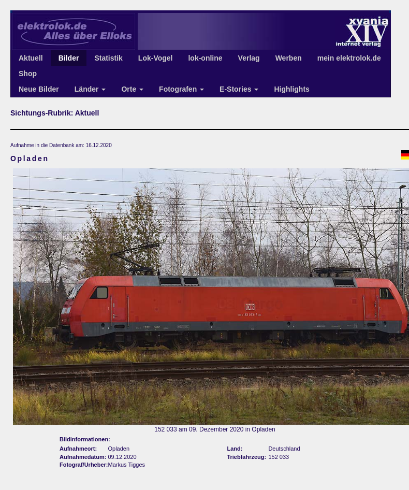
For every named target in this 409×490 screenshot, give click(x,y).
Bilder (69, 58)
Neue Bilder (39, 89)
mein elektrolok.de (349, 58)
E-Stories (239, 89)
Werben (288, 58)
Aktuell (31, 58)
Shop (28, 73)
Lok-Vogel (155, 58)
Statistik (108, 58)
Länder (90, 89)
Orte (132, 89)
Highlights (291, 89)
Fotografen (181, 89)
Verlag (249, 58)
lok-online (205, 58)
